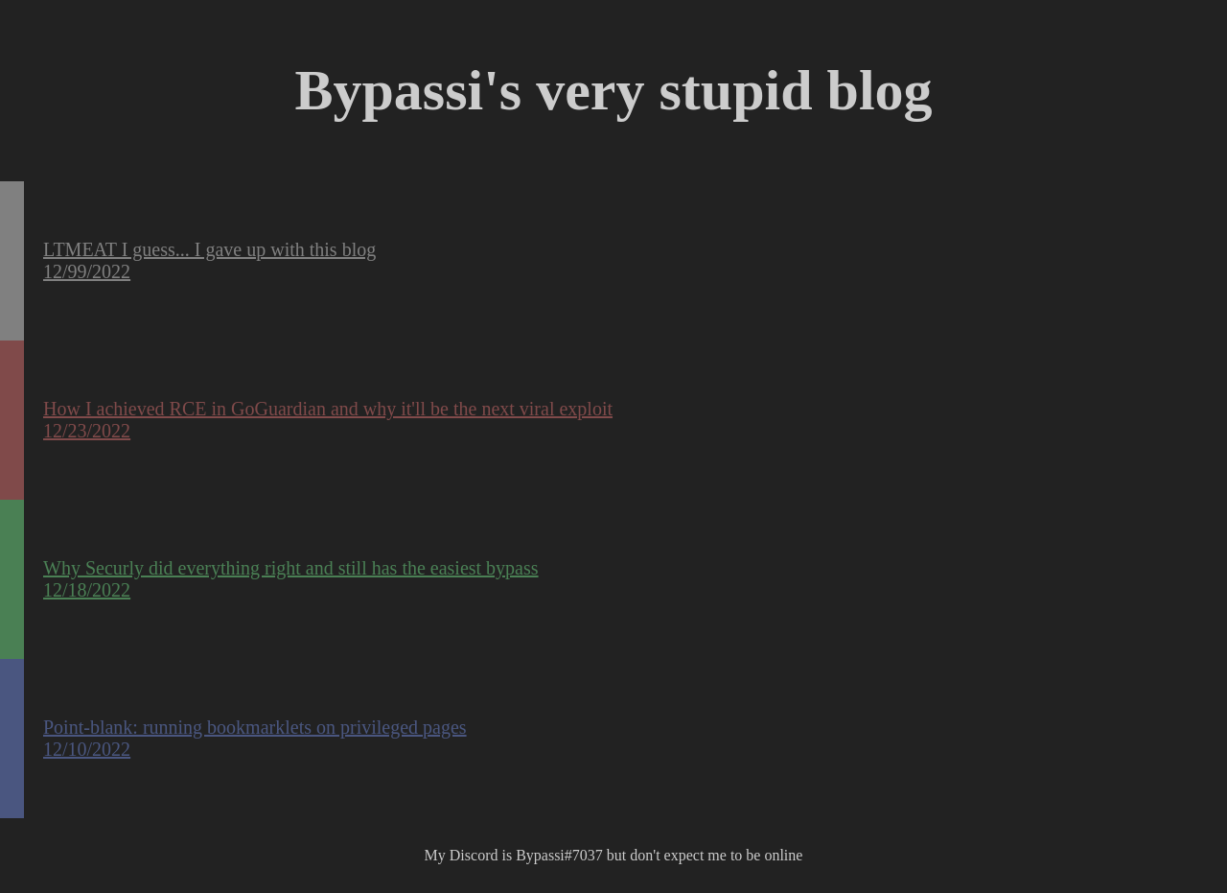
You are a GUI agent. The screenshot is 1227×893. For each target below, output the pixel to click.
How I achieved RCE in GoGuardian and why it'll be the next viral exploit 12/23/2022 (328, 419)
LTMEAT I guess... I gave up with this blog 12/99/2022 (209, 260)
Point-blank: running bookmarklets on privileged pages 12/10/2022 (255, 738)
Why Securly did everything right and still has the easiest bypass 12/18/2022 (291, 578)
